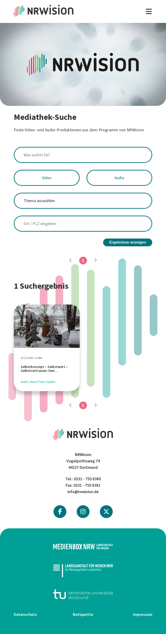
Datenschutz (25, 613)
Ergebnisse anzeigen (127, 241)
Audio (119, 178)
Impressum (142, 613)
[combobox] (83, 155)
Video (46, 178)
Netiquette (83, 613)
